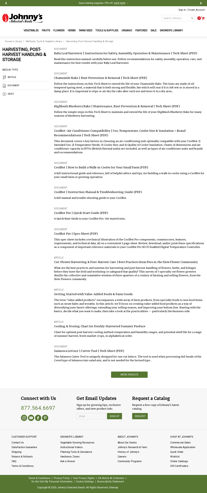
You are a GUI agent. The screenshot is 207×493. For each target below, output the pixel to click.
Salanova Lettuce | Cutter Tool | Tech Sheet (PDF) (89, 351)
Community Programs (130, 461)
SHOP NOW (119, 3)
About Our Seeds (127, 442)
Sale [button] (154, 30)
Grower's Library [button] (171, 30)
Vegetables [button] (31, 30)
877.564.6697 (38, 408)
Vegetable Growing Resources (77, 442)
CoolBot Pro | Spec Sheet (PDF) (76, 233)
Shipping (16, 451)
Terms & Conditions (23, 465)
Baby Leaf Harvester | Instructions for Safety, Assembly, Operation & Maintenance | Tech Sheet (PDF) (125, 53)
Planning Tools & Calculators (76, 451)
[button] (6, 3)
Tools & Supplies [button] (106, 30)
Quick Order (176, 451)
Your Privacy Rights (84, 478)
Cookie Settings (85, 481)
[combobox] (178, 18)
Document (11, 85)
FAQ (14, 461)
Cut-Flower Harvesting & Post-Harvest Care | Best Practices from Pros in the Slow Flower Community (126, 262)
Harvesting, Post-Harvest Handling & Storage (89, 41)
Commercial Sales (180, 442)
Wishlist (175, 456)
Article (9, 77)
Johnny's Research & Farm (132, 447)
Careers (122, 456)
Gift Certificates (179, 465)
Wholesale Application (182, 447)
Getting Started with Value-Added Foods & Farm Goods (93, 294)
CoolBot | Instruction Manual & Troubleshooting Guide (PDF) (98, 192)
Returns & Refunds (22, 456)
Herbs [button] (72, 30)
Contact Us (18, 442)
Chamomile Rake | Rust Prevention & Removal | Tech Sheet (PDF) (100, 78)
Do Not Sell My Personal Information (52, 481)
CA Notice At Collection (111, 478)
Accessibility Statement (110, 481)
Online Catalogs (179, 461)
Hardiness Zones (70, 456)
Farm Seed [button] (85, 30)
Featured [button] (141, 30)
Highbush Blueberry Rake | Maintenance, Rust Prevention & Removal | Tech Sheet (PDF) (117, 106)
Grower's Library (13, 41)
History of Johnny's (128, 451)
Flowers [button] (59, 30)
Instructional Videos (71, 447)
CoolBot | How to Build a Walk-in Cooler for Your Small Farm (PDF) (101, 167)
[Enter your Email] (91, 416)
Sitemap (113, 487)
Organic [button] (127, 30)
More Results (129, 374)
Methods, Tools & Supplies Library (44, 41)
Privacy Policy (62, 478)
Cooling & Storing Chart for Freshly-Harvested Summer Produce (99, 326)
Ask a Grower (67, 461)
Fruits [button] (46, 30)
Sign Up (114, 416)
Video (8, 94)
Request (140, 416)
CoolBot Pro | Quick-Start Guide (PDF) (81, 213)
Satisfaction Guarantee (24, 447)
